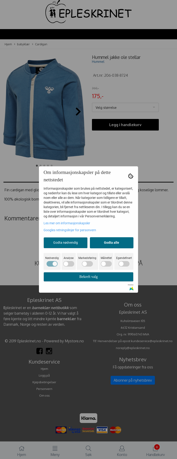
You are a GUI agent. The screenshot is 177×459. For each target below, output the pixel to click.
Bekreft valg (88, 277)
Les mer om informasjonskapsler (67, 223)
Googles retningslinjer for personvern (70, 230)
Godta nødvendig (65, 242)
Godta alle (111, 242)
